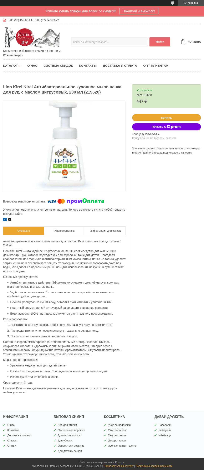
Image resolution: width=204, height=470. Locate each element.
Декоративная (117, 440)
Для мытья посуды (69, 435)
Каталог (10, 65)
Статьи (11, 445)
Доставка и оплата (120, 65)
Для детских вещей (70, 450)
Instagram (165, 430)
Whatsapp (165, 435)
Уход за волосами (119, 424)
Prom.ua (119, 462)
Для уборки (65, 440)
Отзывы (12, 440)
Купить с (166, 127)
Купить (166, 118)
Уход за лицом (117, 430)
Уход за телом (117, 435)
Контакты (88, 65)
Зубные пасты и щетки (122, 445)
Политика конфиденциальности (154, 466)
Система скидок (58, 65)
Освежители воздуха (71, 445)
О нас (32, 65)
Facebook (164, 424)
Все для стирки (67, 424)
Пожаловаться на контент (118, 466)
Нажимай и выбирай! (139, 11)
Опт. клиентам (155, 65)
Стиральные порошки (71, 430)
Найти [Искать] (160, 41)
